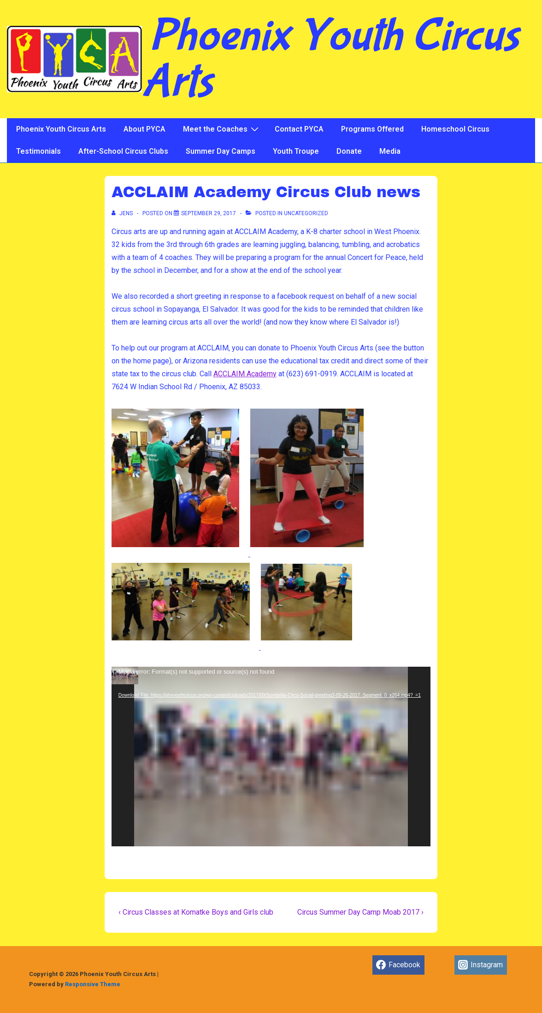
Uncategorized (306, 213)
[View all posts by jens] (123, 213)
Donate (349, 151)
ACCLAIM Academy (245, 373)
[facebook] (398, 965)
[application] (271, 756)
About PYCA (144, 129)
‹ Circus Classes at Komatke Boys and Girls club (195, 912)
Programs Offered (372, 129)
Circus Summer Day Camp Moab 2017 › (360, 912)
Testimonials (38, 151)
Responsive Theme (92, 984)
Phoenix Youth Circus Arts (330, 59)
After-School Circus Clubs (123, 151)
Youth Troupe (296, 151)
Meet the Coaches (222, 128)
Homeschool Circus (455, 129)
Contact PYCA (299, 129)
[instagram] (480, 965)
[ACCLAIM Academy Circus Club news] (208, 213)
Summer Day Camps (220, 151)
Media (390, 151)
